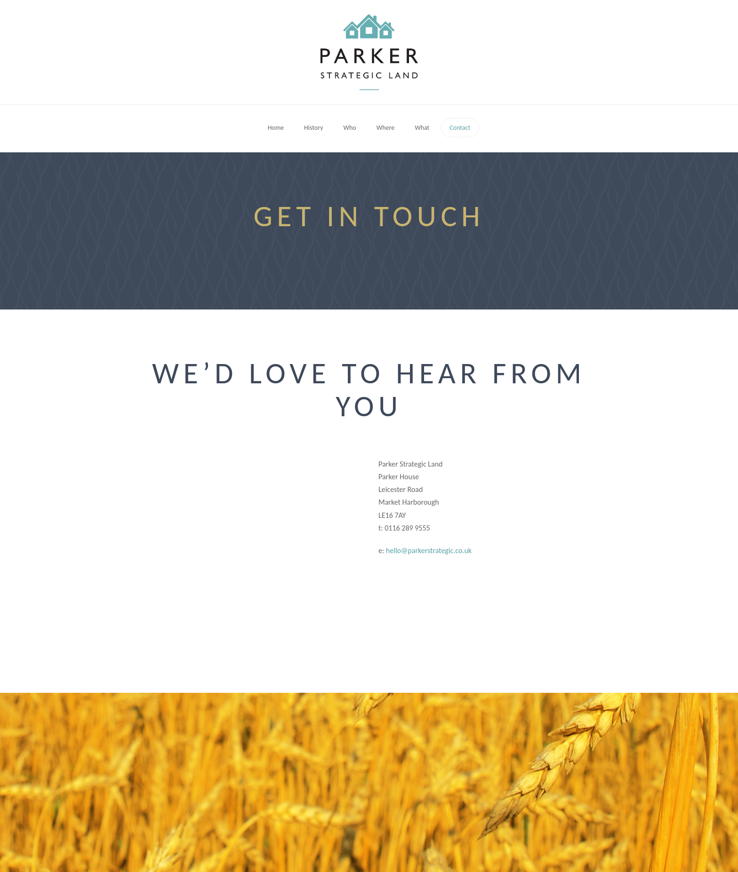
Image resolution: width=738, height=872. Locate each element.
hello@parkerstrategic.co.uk (429, 550)
